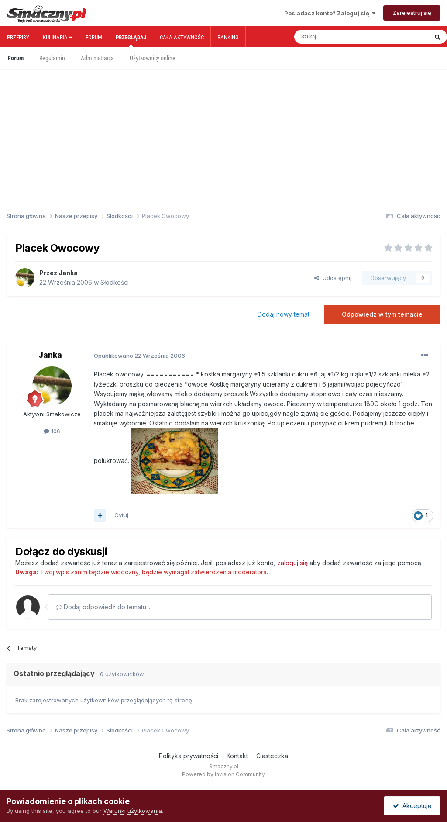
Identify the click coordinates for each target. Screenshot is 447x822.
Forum (94, 37)
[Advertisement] (223, 126)
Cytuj (121, 514)
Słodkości (114, 282)
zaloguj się (292, 562)
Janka (68, 272)
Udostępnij (332, 277)
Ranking (228, 37)
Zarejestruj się (411, 12)
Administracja (97, 58)
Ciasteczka (272, 756)
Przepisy (18, 37)
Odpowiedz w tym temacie (382, 314)
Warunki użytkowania (132, 810)
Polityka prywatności (188, 756)
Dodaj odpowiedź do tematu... (103, 607)
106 (52, 431)
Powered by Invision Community (223, 774)
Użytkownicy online (152, 58)
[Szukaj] (341, 37)
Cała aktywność (182, 37)
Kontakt (237, 756)
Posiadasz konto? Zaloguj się (329, 13)
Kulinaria (57, 37)
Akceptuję (412, 805)
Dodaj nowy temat (283, 314)
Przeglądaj (131, 40)
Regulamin (52, 58)
